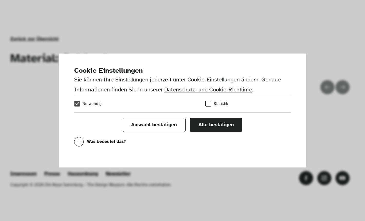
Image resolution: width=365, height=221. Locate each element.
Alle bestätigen (216, 125)
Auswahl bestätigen (154, 125)
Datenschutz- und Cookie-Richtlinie (208, 89)
